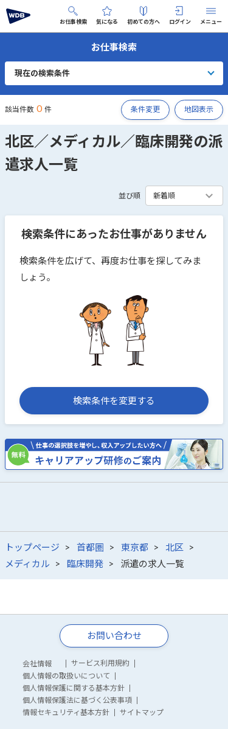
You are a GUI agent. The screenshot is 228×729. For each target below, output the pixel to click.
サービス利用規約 (100, 663)
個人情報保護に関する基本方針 (73, 687)
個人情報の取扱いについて (66, 675)
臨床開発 (85, 563)
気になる (107, 15)
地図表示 (198, 109)
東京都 (134, 547)
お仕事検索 (73, 15)
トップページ (32, 547)
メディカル (27, 563)
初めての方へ (143, 15)
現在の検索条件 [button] (42, 73)
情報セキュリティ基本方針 (65, 712)
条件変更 (145, 109)
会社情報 (37, 663)
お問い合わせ (114, 635)
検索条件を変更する (114, 400)
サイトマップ (142, 712)
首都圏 (90, 547)
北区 (174, 547)
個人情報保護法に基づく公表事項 (77, 700)
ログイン (180, 15)
